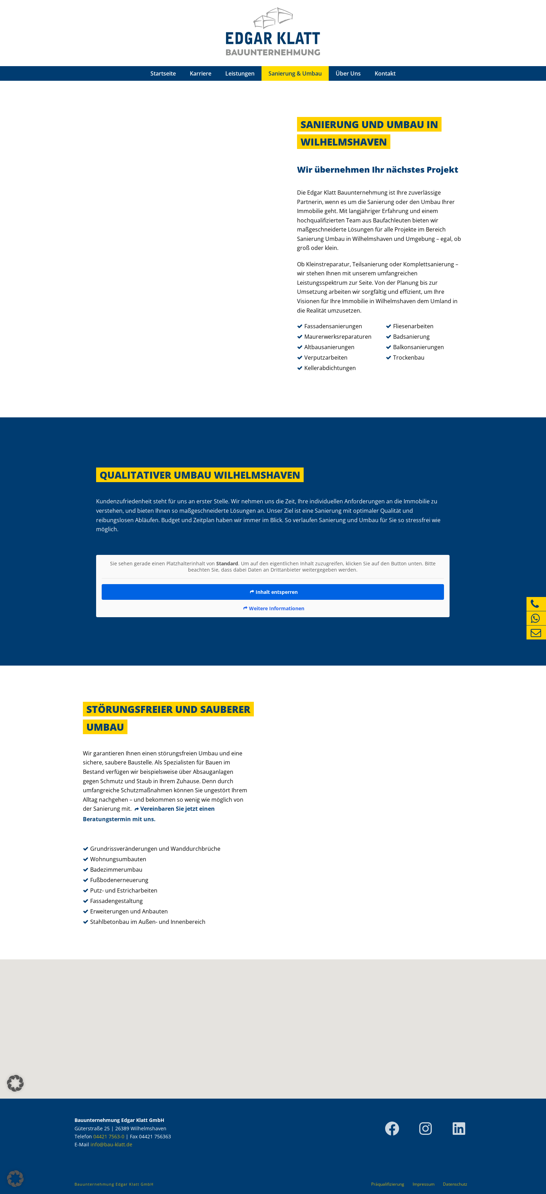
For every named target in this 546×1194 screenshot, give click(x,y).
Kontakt (385, 73)
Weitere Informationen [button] (276, 608)
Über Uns (348, 73)
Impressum (424, 1184)
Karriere (200, 73)
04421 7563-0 (108, 1136)
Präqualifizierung (387, 1184)
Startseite (163, 73)
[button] (15, 1178)
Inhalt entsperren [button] (277, 592)
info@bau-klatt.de (111, 1144)
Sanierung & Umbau (295, 73)
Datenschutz (455, 1184)
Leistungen (240, 73)
